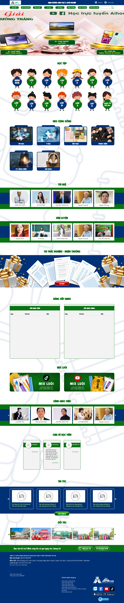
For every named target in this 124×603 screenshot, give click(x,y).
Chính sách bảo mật (67, 592)
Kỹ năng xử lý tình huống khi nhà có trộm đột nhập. (21, 505)
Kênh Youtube (82, 7)
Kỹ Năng (60, 7)
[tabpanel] (62, 33)
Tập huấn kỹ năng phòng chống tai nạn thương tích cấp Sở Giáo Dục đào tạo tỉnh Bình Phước (75, 505)
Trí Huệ (49, 7)
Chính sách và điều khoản (68, 581)
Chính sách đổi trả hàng (68, 585)
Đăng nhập (109, 2)
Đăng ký (99, 2)
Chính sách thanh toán (67, 584)
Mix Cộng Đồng (26, 7)
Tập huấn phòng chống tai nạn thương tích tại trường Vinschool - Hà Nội (101, 505)
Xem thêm (35, 451)
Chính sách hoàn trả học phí (69, 587)
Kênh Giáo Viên (94, 7)
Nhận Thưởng (71, 7)
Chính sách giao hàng (67, 582)
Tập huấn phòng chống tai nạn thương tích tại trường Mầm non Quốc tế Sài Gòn (47, 505)
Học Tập (14, 7)
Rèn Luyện (37, 7)
